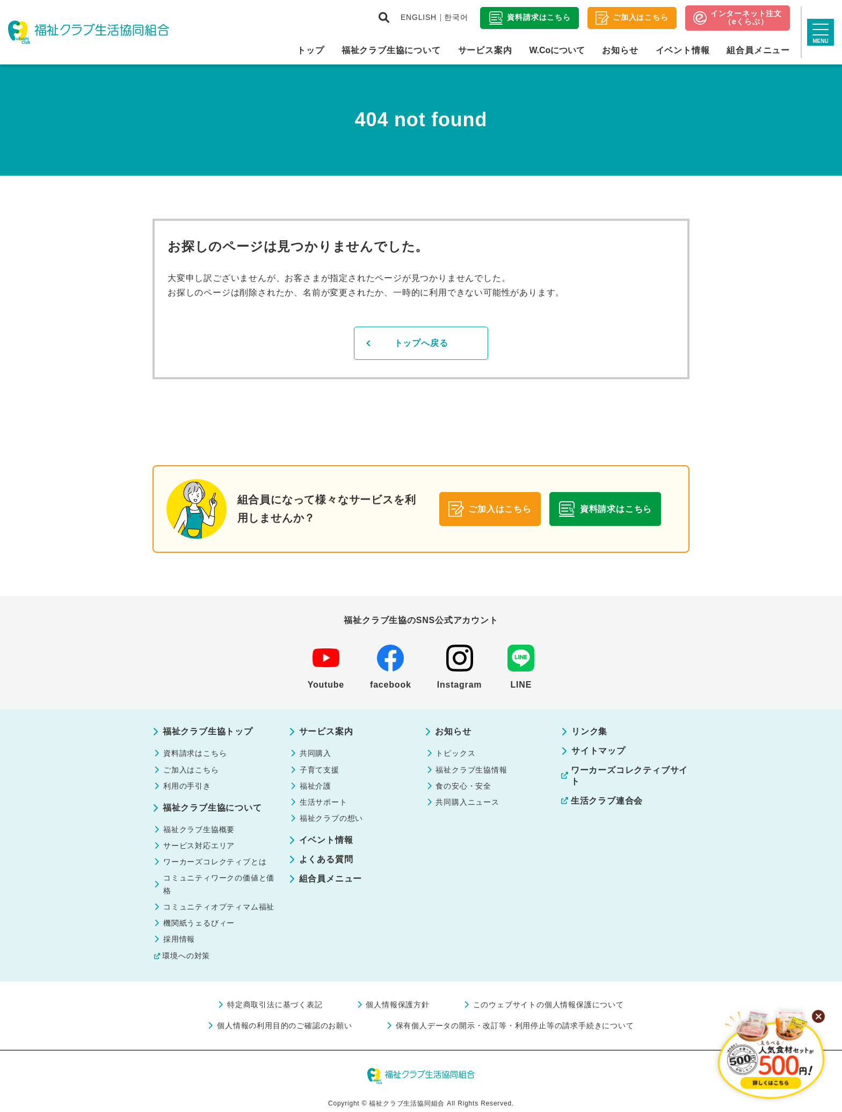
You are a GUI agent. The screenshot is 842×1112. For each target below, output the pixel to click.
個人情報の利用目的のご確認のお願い (284, 1025)
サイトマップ (598, 750)
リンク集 (589, 731)
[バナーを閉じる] (818, 1016)
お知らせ (620, 50)
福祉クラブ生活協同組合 (88, 32)
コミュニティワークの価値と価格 (218, 884)
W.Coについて (557, 50)
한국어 (456, 17)
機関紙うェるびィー (199, 923)
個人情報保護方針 (397, 1004)
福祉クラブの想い (331, 818)
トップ (310, 50)
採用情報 (179, 939)
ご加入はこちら (191, 770)
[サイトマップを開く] (820, 32)
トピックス (455, 753)
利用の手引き (187, 786)
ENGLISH (419, 17)
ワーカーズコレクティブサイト (629, 776)
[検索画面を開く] (384, 18)
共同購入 (315, 753)
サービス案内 (485, 50)
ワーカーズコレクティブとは (214, 861)
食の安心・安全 (463, 786)
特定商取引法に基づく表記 (275, 1004)
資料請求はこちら (195, 753)
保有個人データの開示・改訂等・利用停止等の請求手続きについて (515, 1025)
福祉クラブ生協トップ (208, 731)
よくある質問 (326, 859)
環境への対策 (186, 955)
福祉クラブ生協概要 (199, 829)
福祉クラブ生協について (391, 50)
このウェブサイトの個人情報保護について (548, 1004)
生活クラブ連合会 (607, 800)
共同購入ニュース (467, 802)
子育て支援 (319, 770)
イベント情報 (683, 50)
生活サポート (323, 802)
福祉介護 (315, 786)
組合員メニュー (758, 50)
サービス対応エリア (199, 845)
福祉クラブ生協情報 (471, 770)
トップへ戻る (421, 343)
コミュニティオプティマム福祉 (218, 906)
